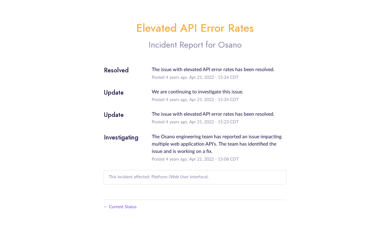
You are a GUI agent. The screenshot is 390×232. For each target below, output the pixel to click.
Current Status (120, 207)
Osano (230, 45)
